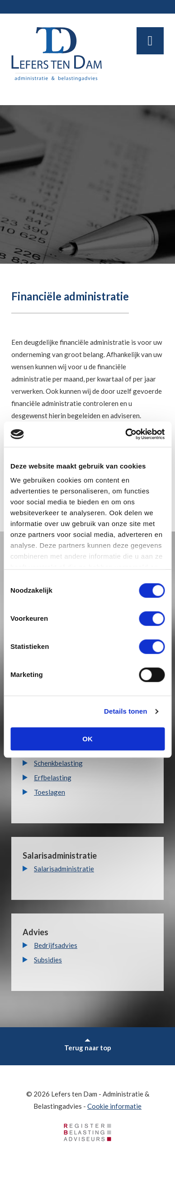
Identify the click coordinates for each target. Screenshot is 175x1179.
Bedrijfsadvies (55, 945)
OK (87, 739)
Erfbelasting (52, 777)
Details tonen (125, 711)
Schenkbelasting (58, 763)
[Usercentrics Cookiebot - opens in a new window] (125, 434)
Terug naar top (87, 1045)
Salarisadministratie (64, 869)
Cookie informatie (114, 1106)
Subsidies (48, 960)
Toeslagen (49, 792)
